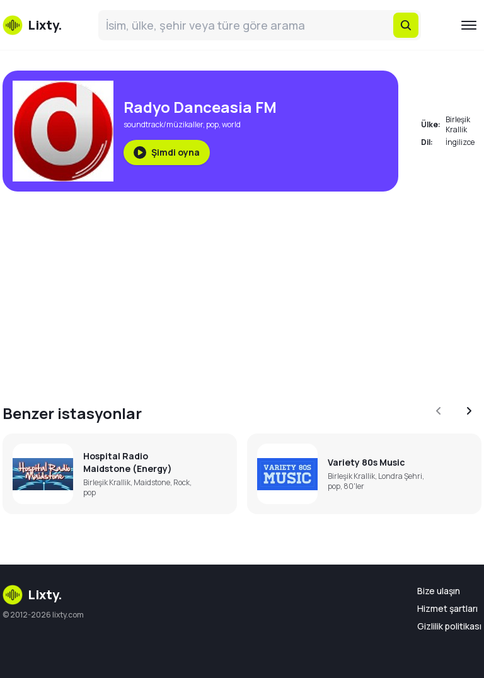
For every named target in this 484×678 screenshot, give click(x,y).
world (231, 124)
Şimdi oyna (167, 152)
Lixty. (32, 595)
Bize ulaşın (438, 591)
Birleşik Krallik (458, 124)
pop (212, 124)
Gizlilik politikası (449, 626)
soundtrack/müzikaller (163, 124)
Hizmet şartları (447, 608)
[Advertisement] (242, 290)
